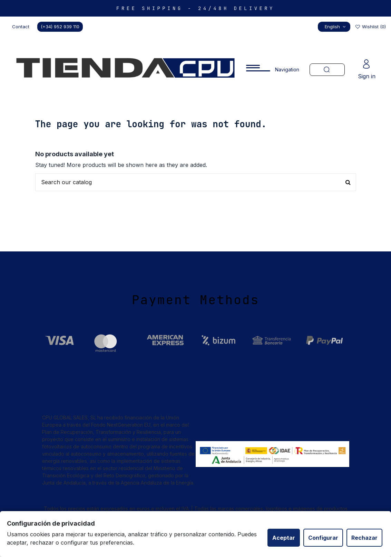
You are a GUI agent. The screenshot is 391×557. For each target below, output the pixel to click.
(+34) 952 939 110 (60, 26)
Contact (20, 26)
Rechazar (364, 537)
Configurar (323, 537)
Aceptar (283, 537)
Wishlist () (370, 26)
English (336, 26)
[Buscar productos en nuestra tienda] (195, 182)
